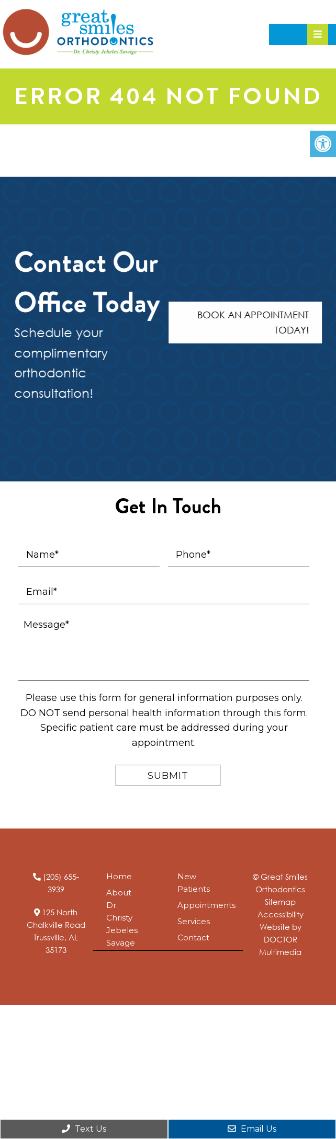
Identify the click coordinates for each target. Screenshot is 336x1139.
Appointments (206, 905)
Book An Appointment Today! (256, 322)
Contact (193, 937)
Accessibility (280, 914)
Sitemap (280, 901)
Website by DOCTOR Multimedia (280, 939)
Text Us (84, 1129)
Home (119, 876)
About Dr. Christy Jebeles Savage (122, 918)
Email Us (252, 1129)
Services (193, 921)
